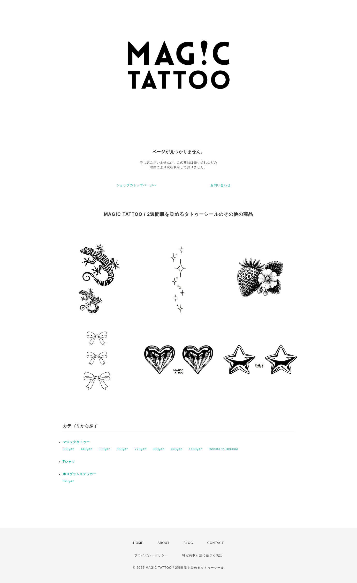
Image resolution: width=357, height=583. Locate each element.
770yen (140, 449)
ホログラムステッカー (79, 474)
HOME (138, 543)
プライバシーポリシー (151, 555)
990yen (177, 449)
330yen (68, 449)
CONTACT (215, 543)
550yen (104, 449)
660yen (122, 449)
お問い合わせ (220, 185)
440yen (86, 449)
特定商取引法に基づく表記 (202, 555)
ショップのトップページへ (136, 185)
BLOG (188, 543)
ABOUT (163, 543)
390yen (68, 481)
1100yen (196, 449)
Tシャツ (69, 461)
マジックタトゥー (76, 442)
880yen (158, 449)
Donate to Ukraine (223, 449)
